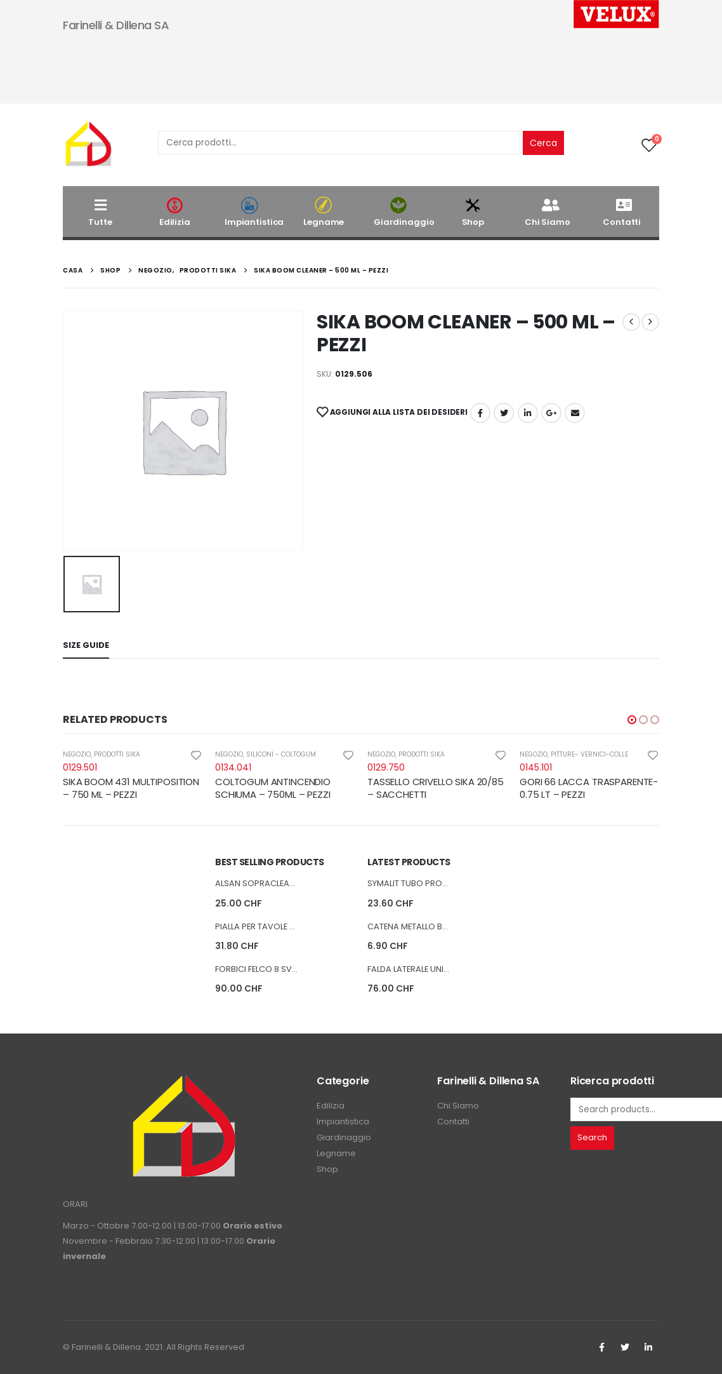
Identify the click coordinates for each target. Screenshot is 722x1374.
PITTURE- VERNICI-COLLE (589, 754)
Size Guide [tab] (86, 645)
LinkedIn (528, 413)
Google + (551, 413)
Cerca (543, 143)
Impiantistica (254, 212)
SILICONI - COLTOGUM (281, 754)
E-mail (575, 413)
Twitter (624, 1347)
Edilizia (175, 212)
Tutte (100, 212)
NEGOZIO (77, 754)
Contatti (622, 212)
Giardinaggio (404, 212)
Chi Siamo (547, 212)
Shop (473, 212)
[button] (632, 719)
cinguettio (504, 413)
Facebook (480, 413)
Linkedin (648, 1347)
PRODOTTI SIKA (117, 754)
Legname (324, 212)
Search (592, 1138)
